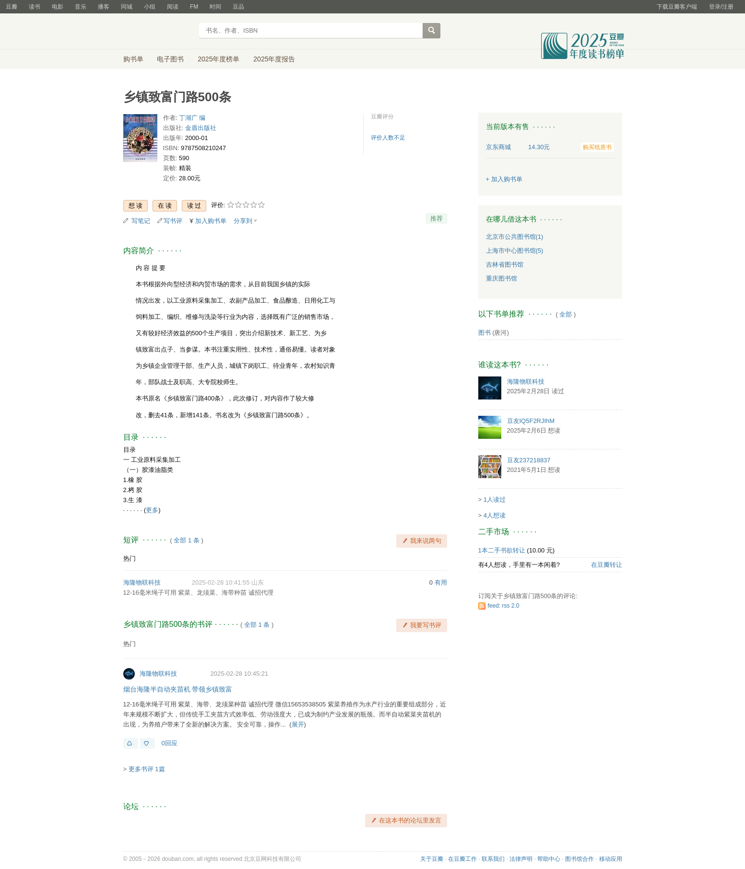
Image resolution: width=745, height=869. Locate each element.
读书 (34, 6)
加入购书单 (210, 220)
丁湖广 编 (192, 117)
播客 (103, 6)
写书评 (173, 220)
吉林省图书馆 (504, 264)
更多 (152, 510)
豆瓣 (11, 6)
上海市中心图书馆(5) (515, 250)
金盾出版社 (200, 127)
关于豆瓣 (431, 859)
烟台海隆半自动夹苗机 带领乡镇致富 (178, 689)
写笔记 (140, 220)
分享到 (243, 220)
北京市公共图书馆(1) (515, 236)
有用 (441, 582)
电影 (57, 6)
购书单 (133, 59)
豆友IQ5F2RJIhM (531, 420)
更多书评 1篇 (147, 769)
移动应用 (610, 859)
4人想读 (495, 515)
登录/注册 (721, 6)
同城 (126, 6)
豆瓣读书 (158, 31)
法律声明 (520, 859)
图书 (484, 332)
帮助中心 (548, 859)
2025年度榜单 (218, 59)
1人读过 (495, 499)
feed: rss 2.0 (504, 605)
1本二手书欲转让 (501, 550)
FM (194, 6)
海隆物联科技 (142, 582)
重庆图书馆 (501, 278)
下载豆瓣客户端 (677, 6)
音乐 (80, 6)
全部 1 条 (186, 540)
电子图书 (170, 59)
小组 (149, 6)
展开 (298, 724)
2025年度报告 (274, 59)
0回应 (169, 743)
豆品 (238, 6)
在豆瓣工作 (462, 859)
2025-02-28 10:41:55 (221, 582)
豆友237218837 (529, 460)
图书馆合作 (579, 859)
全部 (565, 314)
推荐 (436, 218)
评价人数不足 (388, 137)
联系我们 (493, 859)
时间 (215, 6)
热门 (129, 558)
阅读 (172, 6)
